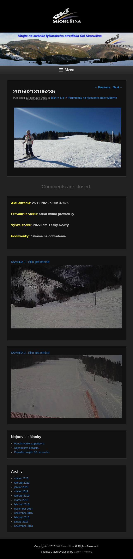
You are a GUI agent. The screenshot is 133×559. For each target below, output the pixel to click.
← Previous (102, 87)
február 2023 (21, 482)
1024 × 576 (57, 97)
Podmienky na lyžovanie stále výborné (92, 97)
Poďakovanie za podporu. (29, 443)
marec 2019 (21, 491)
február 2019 (21, 495)
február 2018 (21, 504)
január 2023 (21, 487)
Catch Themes (83, 551)
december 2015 (23, 512)
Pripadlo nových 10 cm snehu (31, 452)
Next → (118, 87)
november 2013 (23, 525)
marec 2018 (21, 500)
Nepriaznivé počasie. (26, 447)
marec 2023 (21, 478)
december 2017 (23, 508)
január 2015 (21, 521)
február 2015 (21, 517)
